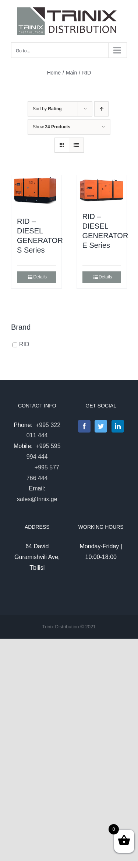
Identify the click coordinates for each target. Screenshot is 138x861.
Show (51, 126)
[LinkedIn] (118, 426)
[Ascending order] (101, 109)
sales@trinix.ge (37, 499)
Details (40, 277)
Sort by (47, 108)
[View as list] (76, 145)
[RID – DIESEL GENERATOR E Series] (102, 189)
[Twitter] (101, 426)
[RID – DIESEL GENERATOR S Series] (36, 192)
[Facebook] (84, 426)
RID (24, 344)
